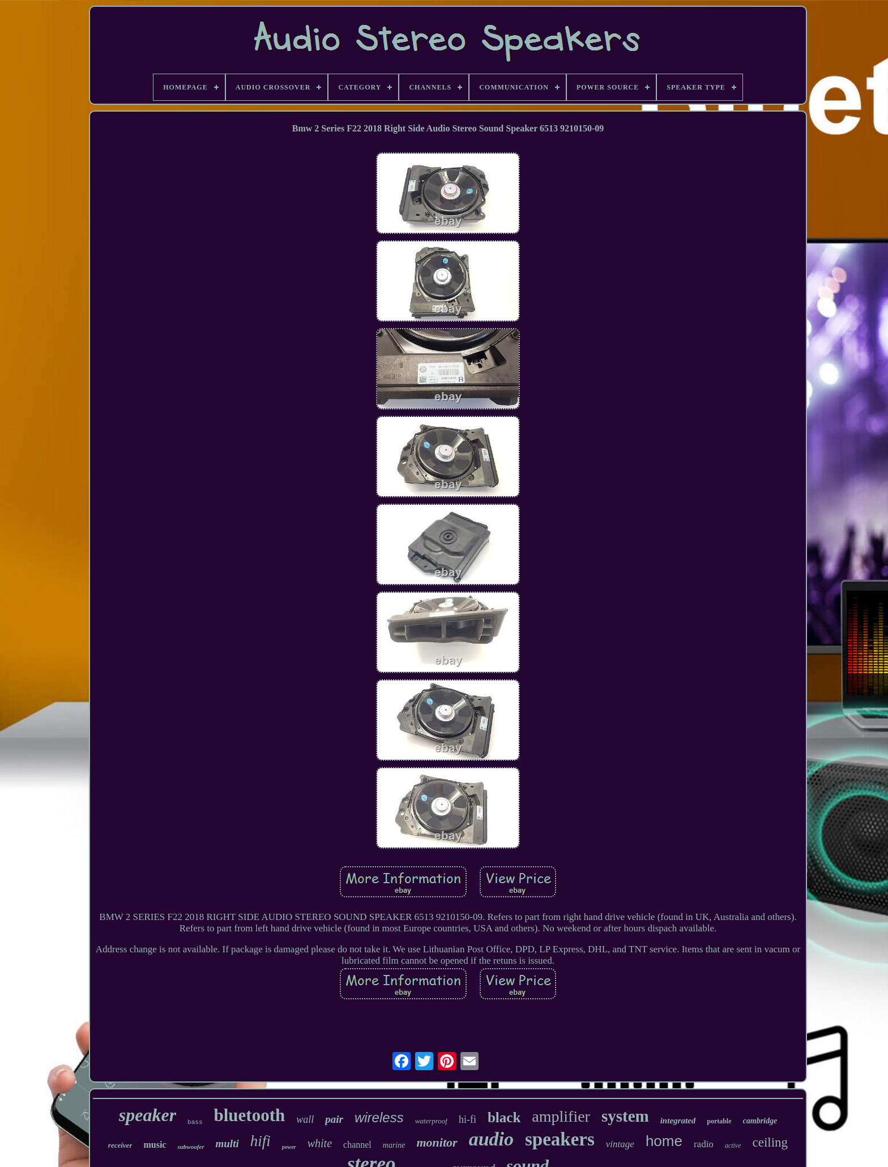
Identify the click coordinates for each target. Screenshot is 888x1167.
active (733, 1145)
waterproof (431, 1121)
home (664, 1140)
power (289, 1147)
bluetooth (249, 1115)
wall (305, 1119)
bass (194, 1122)
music (154, 1144)
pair (334, 1119)
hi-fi (467, 1119)
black (504, 1117)
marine (394, 1145)
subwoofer (190, 1146)
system (625, 1116)
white (320, 1143)
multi (227, 1143)
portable (719, 1121)
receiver (120, 1145)
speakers (560, 1139)
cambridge (760, 1121)
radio (704, 1144)
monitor (436, 1142)
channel (357, 1144)
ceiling (770, 1142)
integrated (678, 1120)
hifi (260, 1140)
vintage (620, 1144)
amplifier (561, 1116)
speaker (147, 1115)
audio (491, 1138)
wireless (379, 1117)
